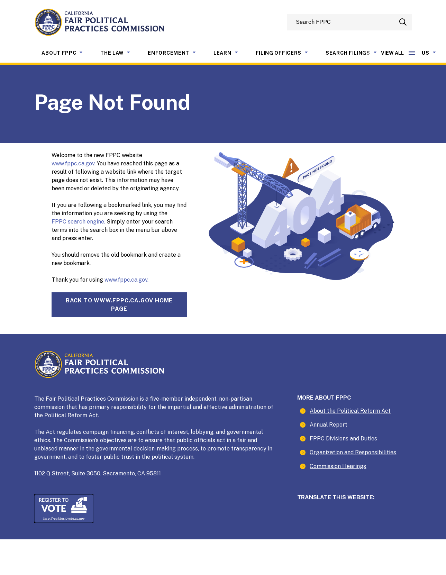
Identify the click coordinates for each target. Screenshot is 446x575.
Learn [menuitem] (230, 52)
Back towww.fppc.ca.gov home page (119, 304)
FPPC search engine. (78, 221)
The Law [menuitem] (120, 52)
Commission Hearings (338, 466)
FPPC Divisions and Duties (343, 438)
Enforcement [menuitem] (177, 52)
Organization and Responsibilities (353, 452)
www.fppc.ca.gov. (73, 163)
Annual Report (328, 424)
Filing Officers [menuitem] (287, 52)
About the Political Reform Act (350, 411)
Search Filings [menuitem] (356, 52)
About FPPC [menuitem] (67, 52)
